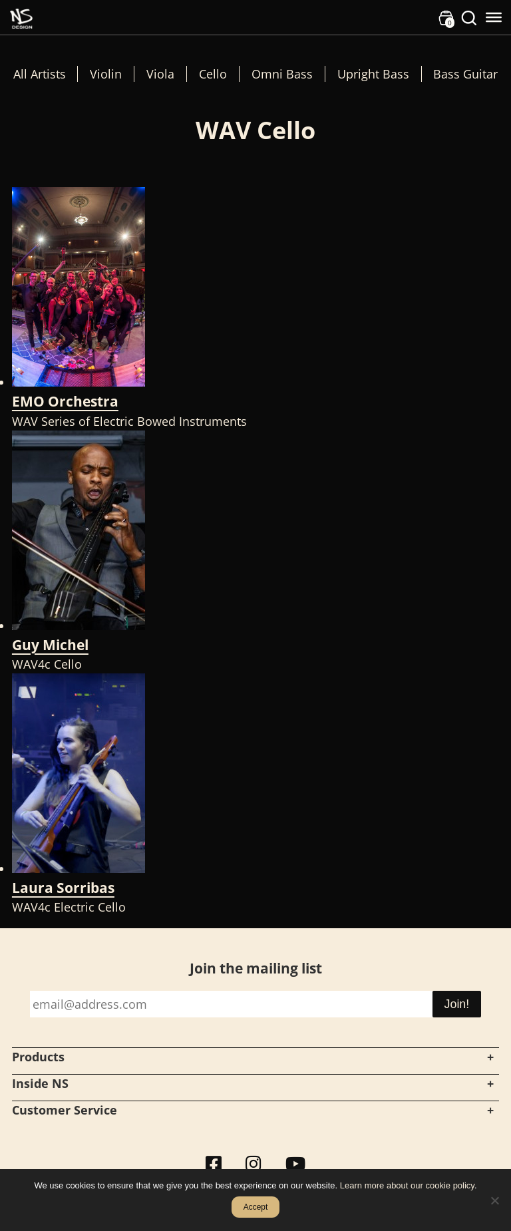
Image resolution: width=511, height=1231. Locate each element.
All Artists (39, 74)
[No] (494, 1200)
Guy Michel (50, 644)
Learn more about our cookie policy (407, 1185)
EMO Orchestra (65, 401)
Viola (160, 74)
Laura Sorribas (63, 887)
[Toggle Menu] (494, 17)
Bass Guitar (465, 74)
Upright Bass (373, 74)
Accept (256, 1207)
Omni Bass (282, 74)
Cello (213, 74)
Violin (106, 74)
